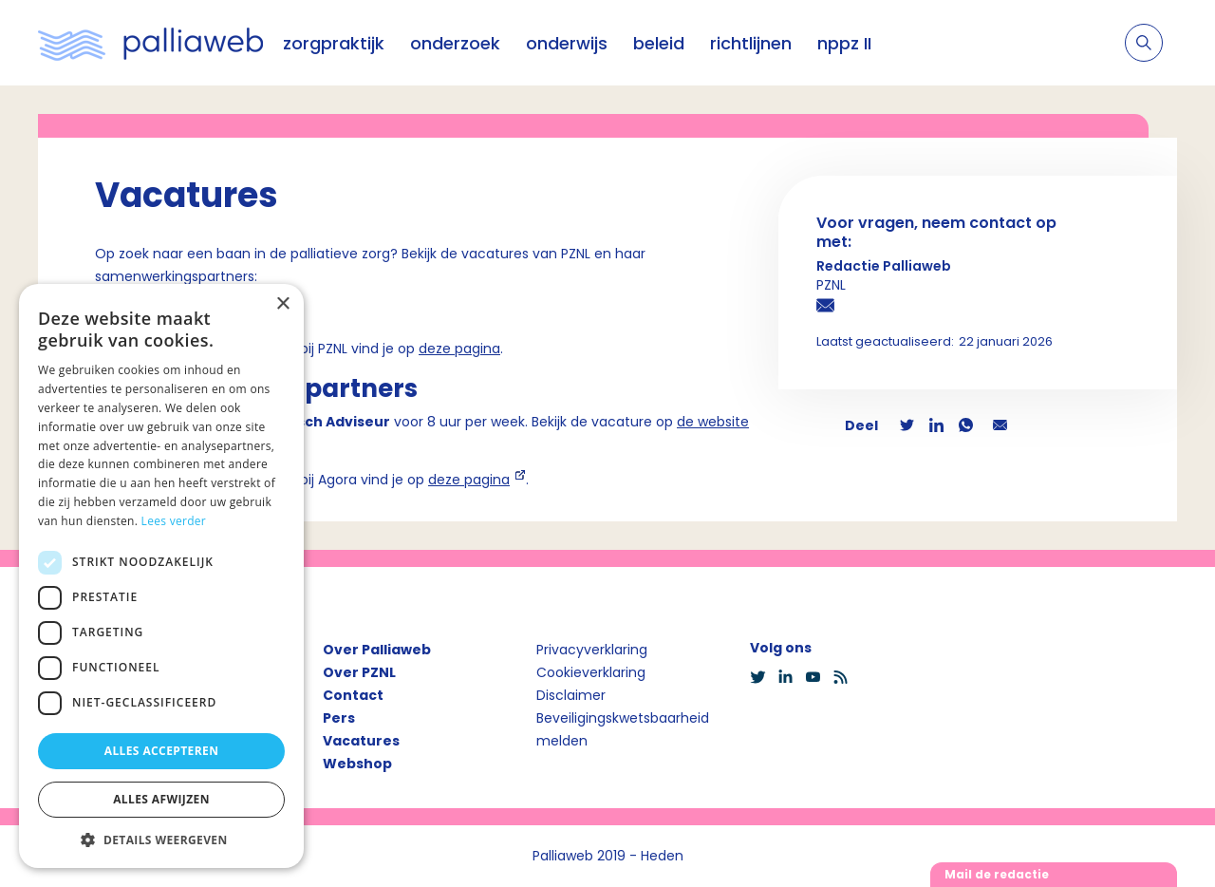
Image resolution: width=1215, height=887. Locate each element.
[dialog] (161, 576)
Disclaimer (571, 695)
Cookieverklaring (590, 672)
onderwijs (567, 43)
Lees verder (174, 521)
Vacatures (361, 740)
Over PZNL (359, 672)
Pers (339, 717)
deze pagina (459, 348)
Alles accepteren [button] (161, 751)
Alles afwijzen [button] (161, 799)
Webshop (357, 763)
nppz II (844, 43)
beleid (658, 43)
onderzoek (455, 43)
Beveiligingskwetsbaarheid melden (622, 729)
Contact (353, 695)
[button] (161, 839)
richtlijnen (751, 43)
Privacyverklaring (591, 649)
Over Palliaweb (377, 649)
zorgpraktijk (333, 43)
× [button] (282, 304)
